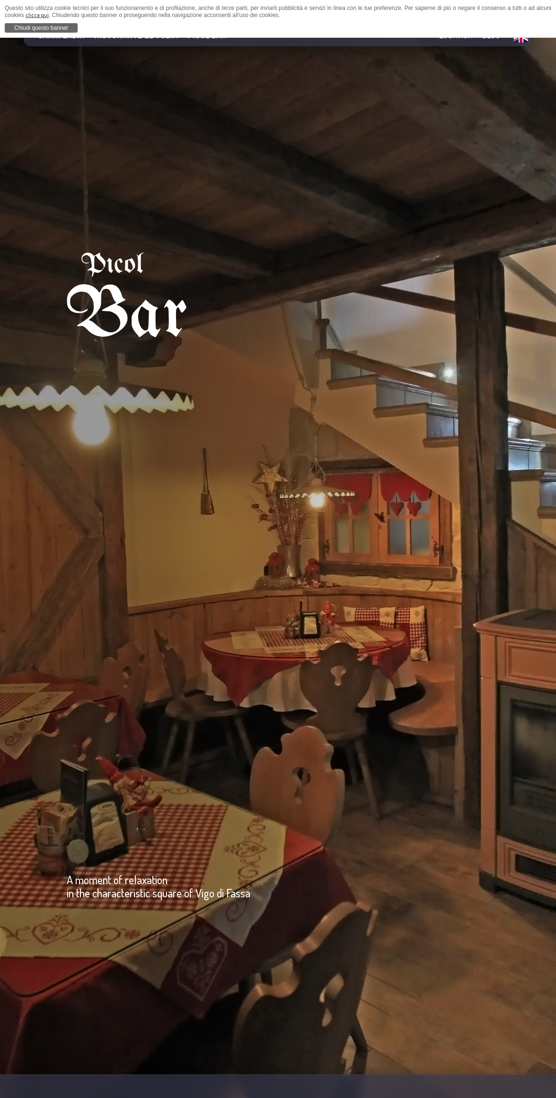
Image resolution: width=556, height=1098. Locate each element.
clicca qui (37, 14)
